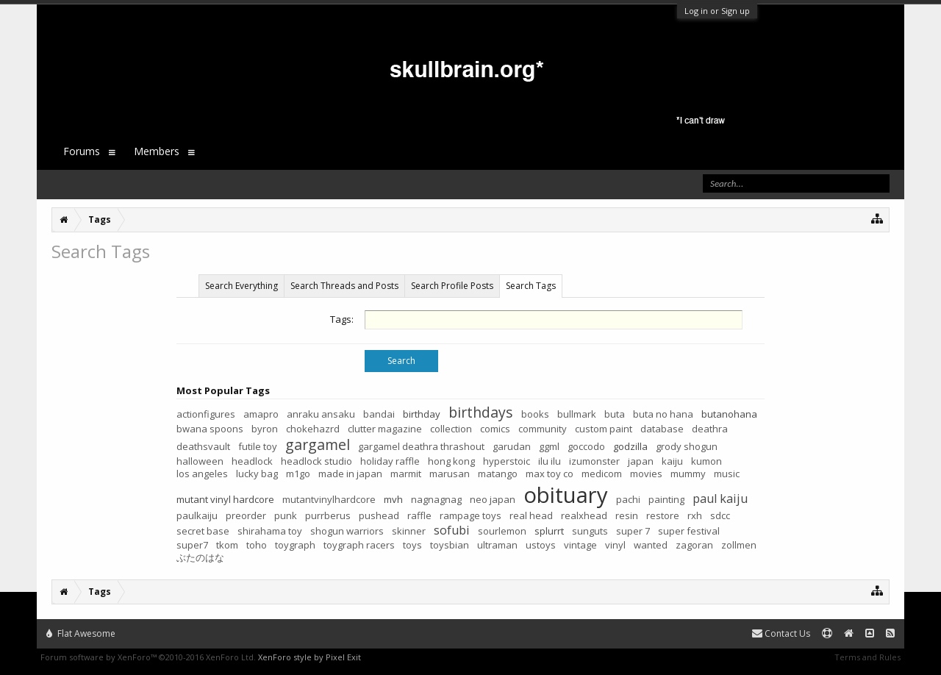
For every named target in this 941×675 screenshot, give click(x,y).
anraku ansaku (321, 414)
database (662, 428)
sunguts (590, 531)
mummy (688, 473)
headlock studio (316, 461)
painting (666, 499)
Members (156, 151)
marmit (405, 473)
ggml (549, 446)
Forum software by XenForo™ (148, 656)
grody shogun (687, 446)
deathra (710, 428)
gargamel (317, 444)
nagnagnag (436, 499)
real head (531, 515)
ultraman (497, 544)
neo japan (492, 499)
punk (285, 515)
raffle (419, 515)
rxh (694, 515)
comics (495, 428)
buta (614, 414)
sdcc (720, 515)
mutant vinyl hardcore (225, 499)
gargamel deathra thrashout (421, 446)
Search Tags (531, 285)
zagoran (694, 544)
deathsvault (203, 446)
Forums (81, 151)
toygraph (295, 544)
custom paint (603, 428)
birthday (421, 414)
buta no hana (663, 414)
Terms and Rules (867, 656)
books (535, 414)
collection (451, 428)
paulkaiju (197, 515)
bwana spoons (209, 428)
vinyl (615, 544)
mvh (393, 499)
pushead (379, 515)
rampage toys (470, 515)
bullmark (576, 414)
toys (412, 544)
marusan (449, 473)
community (542, 428)
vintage (580, 544)
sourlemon (502, 531)
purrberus (328, 515)
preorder (246, 515)
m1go (298, 473)
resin (626, 515)
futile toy (257, 446)
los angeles (202, 473)
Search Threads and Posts (344, 285)
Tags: (342, 319)
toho (256, 544)
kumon (706, 461)
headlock (252, 461)
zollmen (738, 544)
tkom (227, 544)
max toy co (549, 473)
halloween (199, 461)
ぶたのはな (200, 557)
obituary (565, 495)
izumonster (594, 461)
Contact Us (781, 633)
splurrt (549, 531)
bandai (379, 414)
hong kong (451, 461)
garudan (512, 446)
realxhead (584, 515)
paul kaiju (720, 498)
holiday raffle (390, 461)
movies (646, 473)
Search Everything (241, 285)
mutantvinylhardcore (329, 499)
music (727, 473)
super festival (689, 531)
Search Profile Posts (452, 285)
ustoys (541, 544)
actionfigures (205, 414)
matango (498, 473)
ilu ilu (549, 461)
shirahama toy (269, 531)
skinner (409, 531)
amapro (261, 414)
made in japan (350, 473)
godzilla (630, 446)
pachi (628, 499)
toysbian (449, 544)
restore (662, 515)
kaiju (672, 461)
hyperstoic (506, 461)
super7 (192, 544)
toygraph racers (359, 544)
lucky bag (257, 473)
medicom (602, 473)
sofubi (452, 530)
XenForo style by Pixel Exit (309, 656)
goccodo (586, 446)
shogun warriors (347, 531)
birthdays (480, 412)
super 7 (633, 531)
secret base (202, 531)
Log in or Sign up (717, 10)
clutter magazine (385, 428)
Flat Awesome (80, 633)
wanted (651, 544)
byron (264, 428)
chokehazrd (313, 428)
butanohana (729, 414)
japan (641, 461)
